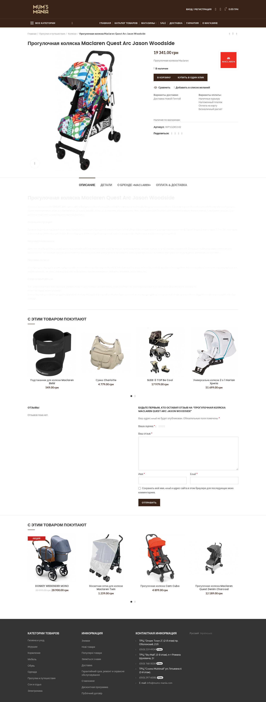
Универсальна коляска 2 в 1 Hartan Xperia (214, 382)
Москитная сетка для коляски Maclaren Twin (106, 587)
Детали (106, 185)
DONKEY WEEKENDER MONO (52, 586)
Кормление (34, 652)
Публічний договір (92, 693)
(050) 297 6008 (147, 677)
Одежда (32, 671)
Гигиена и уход (36, 640)
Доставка (87, 665)
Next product (236, 33)
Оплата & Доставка (171, 185)
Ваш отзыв (145, 433)
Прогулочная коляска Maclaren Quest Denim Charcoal (214, 587)
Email (194, 473)
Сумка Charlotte (106, 380)
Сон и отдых (35, 684)
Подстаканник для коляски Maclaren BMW (52, 382)
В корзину (164, 77)
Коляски (72, 33)
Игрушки (32, 646)
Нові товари (88, 646)
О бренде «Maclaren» (134, 185)
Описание (87, 185)
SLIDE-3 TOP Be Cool (160, 380)
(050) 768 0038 (147, 663)
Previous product (229, 33)
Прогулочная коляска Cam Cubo (160, 586)
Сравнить (164, 87)
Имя (141, 473)
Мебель (32, 659)
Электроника (35, 690)
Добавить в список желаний (193, 87)
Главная (32, 33)
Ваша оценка (146, 426)
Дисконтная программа (95, 687)
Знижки (86, 640)
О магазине (88, 680)
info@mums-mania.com (159, 682)
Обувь (31, 665)
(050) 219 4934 (147, 649)
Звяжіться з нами (91, 659)
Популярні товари (92, 652)
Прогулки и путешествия (52, 33)
